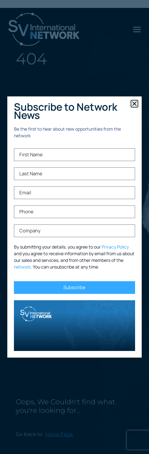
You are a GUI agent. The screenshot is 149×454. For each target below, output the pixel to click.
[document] (74, 227)
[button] (134, 104)
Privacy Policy (115, 247)
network (22, 267)
